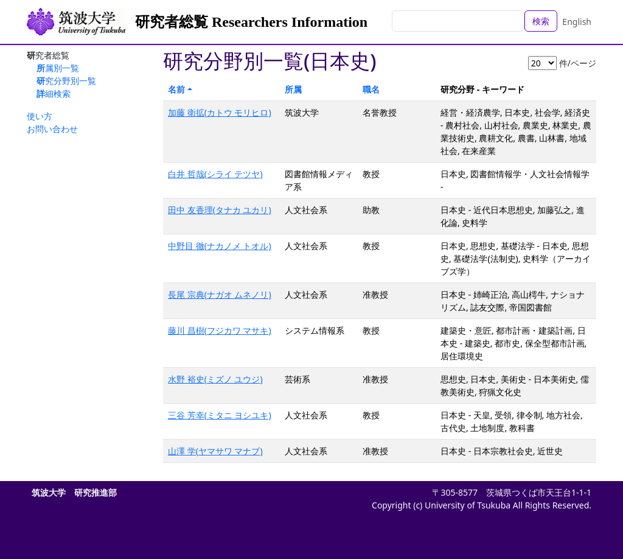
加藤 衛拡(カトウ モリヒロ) (219, 112)
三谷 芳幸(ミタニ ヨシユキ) (219, 415)
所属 (293, 89)
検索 (540, 21)
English (576, 21)
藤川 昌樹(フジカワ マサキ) (219, 330)
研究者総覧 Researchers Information (251, 22)
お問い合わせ (52, 129)
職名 (371, 89)
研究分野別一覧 (66, 80)
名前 (176, 89)
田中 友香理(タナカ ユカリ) (219, 210)
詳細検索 (54, 93)
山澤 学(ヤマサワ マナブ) (215, 451)
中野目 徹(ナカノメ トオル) (219, 245)
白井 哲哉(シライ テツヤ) (215, 174)
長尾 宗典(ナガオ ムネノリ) (219, 294)
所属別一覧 (58, 68)
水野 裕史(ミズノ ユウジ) (215, 379)
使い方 (39, 116)
